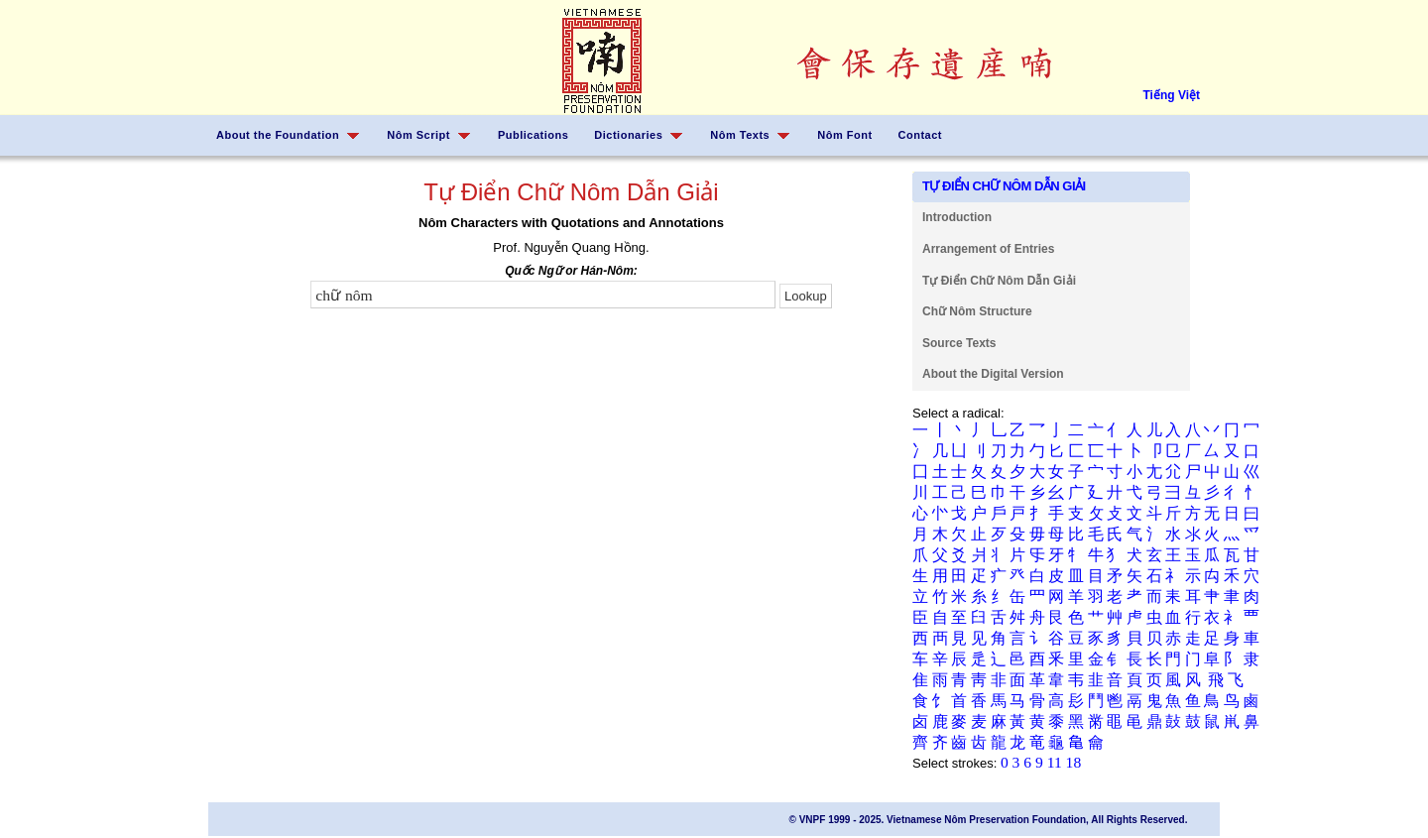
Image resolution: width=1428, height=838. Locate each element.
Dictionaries (628, 135)
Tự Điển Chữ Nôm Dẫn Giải (999, 281)
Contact (920, 135)
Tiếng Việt (1171, 95)
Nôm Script (418, 135)
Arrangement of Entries (988, 249)
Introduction (957, 217)
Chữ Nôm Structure (977, 311)
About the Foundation (277, 135)
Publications (533, 135)
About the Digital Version (993, 374)
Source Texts (959, 343)
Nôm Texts (740, 135)
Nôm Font (844, 135)
